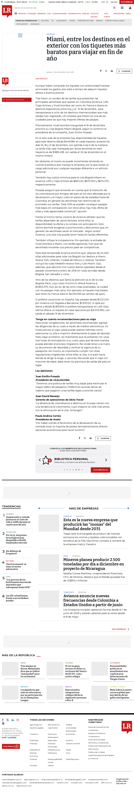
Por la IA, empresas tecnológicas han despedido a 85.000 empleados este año (16, 539)
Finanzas (33, 743)
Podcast (33, 759)
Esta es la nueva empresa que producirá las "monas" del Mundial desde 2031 (90, 524)
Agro (8, 576)
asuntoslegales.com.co (12, 779)
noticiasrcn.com (92, 782)
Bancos (68, 686)
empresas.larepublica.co (52, 779)
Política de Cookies (96, 752)
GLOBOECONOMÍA (59, 14)
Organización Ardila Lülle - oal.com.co (122, 781)
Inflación (45, 21)
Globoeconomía (73, 743)
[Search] (114, 8)
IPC (52, 21)
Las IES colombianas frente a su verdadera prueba (17, 598)
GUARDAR (124, 71)
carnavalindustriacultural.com (41, 782)
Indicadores (35, 749)
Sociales (33, 765)
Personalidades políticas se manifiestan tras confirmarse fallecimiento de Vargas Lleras (119, 672)
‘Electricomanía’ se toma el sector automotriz (16, 566)
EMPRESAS (41, 14)
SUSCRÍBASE (127, 2)
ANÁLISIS (85, 14)
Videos (51, 765)
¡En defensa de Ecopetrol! (13, 552)
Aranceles (34, 24)
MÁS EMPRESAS (119, 629)
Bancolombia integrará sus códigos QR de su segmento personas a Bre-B (75, 694)
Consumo (34, 734)
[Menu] (16, 13)
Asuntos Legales (37, 728)
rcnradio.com (76, 782)
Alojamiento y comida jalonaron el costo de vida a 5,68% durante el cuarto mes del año (18, 521)
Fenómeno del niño (86, 21)
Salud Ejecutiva (72, 759)
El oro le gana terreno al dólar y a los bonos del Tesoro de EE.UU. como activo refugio (76, 671)
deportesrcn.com (24, 785)
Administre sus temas (13, 100)
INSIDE (128, 14)
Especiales (52, 740)
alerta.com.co (8, 785)
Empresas (34, 740)
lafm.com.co (106, 782)
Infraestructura (54, 749)
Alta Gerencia (53, 724)
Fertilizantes (22, 24)
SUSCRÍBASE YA (100, 470)
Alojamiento (61, 21)
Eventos (69, 740)
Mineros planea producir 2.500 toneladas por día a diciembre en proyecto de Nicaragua (93, 564)
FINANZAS (22, 14)
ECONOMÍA (32, 14)
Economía (70, 734)
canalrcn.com (62, 782)
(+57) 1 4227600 (9, 737)
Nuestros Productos (96, 733)
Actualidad (115, 662)
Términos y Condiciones (98, 742)
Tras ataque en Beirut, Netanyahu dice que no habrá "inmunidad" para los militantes (30, 671)
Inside (68, 749)
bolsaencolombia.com (98, 779)
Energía (99, 21)
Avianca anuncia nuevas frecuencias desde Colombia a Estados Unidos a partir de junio (92, 600)
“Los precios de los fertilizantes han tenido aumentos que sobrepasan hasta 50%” (18, 583)
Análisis (69, 724)
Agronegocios (36, 724)
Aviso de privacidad (96, 739)
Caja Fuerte (53, 728)
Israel (23, 662)
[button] (39, 460)
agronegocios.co (31, 779)
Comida (72, 21)
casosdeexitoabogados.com (14, 782)
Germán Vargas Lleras (114, 21)
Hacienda (10, 514)
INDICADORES (119, 14)
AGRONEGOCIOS (74, 14)
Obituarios (52, 753)
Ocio (68, 753)
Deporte (24, 686)
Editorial (10, 561)
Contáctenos (93, 736)
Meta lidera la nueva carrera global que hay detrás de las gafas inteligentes (121, 693)
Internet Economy (118, 686)
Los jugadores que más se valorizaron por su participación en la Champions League (31, 694)
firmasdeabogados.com (75, 779)
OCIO (49, 14)
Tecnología (11, 532)
